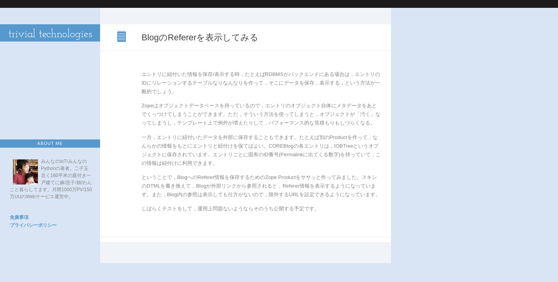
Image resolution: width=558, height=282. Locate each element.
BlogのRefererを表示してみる (122, 37)
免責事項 (19, 217)
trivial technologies (50, 34)
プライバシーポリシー (33, 225)
